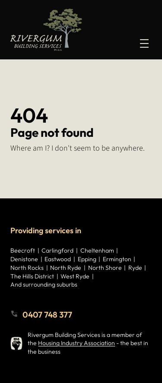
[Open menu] (144, 43)
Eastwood (57, 259)
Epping (87, 259)
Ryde (135, 268)
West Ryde (74, 276)
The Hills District (32, 276)
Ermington (117, 259)
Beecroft (22, 250)
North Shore (105, 268)
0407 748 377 (47, 314)
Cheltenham (97, 250)
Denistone (24, 259)
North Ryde (65, 268)
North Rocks (27, 268)
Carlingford (57, 250)
